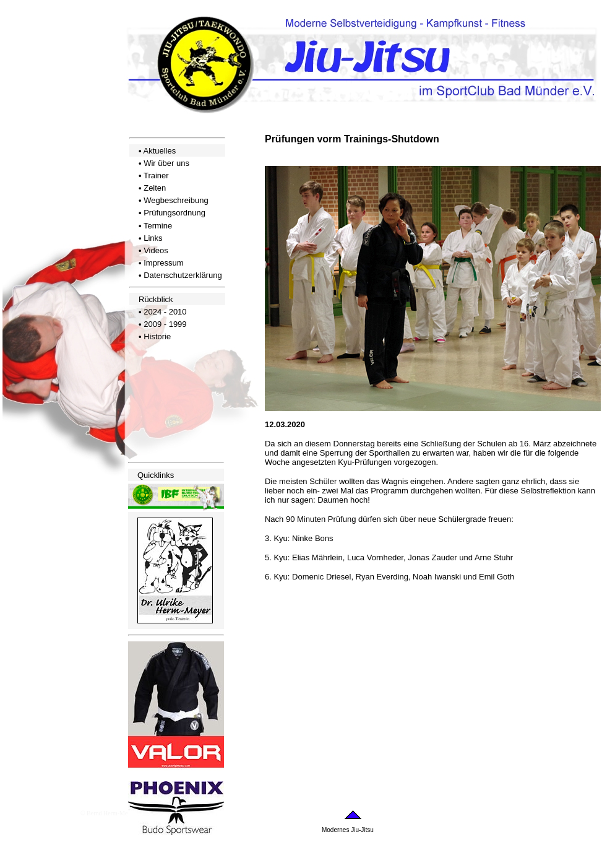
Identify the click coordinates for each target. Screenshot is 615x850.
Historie (157, 336)
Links (153, 238)
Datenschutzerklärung (182, 275)
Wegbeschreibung (176, 200)
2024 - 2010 (165, 311)
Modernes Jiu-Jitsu (348, 829)
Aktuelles (159, 150)
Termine (158, 225)
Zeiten (155, 188)
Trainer (156, 175)
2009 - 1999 (165, 324)
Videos (156, 250)
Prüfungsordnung (174, 212)
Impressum (163, 262)
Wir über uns (166, 163)
